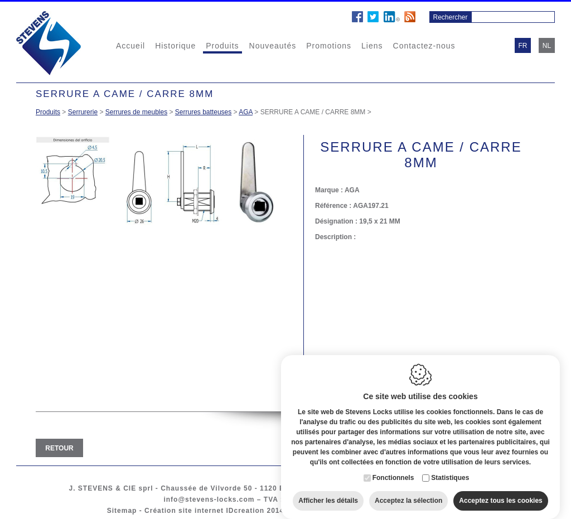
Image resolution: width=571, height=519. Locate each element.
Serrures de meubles (136, 112)
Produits (222, 45)
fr (523, 46)
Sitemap (122, 511)
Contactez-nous (424, 45)
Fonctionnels (393, 475)
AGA (246, 112)
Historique (175, 45)
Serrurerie (83, 112)
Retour (59, 448)
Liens (372, 45)
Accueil (130, 45)
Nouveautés (273, 45)
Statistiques (450, 475)
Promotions (328, 45)
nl (547, 46)
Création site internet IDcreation (204, 511)
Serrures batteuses (203, 112)
